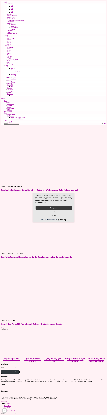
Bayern (13, 68)
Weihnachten (14, 27)
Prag (12, 91)
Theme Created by (8, 410)
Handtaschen (10, 108)
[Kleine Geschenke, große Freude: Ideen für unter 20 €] (11, 343)
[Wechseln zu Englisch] (56, 122)
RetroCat (3, 98)
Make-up (9, 36)
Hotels (9, 92)
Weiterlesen (4, 401)
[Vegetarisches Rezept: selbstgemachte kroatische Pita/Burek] (32, 343)
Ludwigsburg (14, 76)
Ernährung (10, 63)
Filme (8, 51)
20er (12, 5)
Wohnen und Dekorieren (13, 59)
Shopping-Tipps (8, 111)
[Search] (105, 123)
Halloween (13, 26)
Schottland (13, 79)
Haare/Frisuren (11, 38)
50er (12, 9)
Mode (5, 2)
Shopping (9, 14)
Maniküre (10, 41)
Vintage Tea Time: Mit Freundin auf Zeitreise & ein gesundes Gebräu (31, 324)
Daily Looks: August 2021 (18, 117)
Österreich (10, 85)
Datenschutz (7, 406)
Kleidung (9, 110)
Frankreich (10, 94)
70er (12, 12)
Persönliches (10, 47)
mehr (54, 216)
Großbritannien (11, 77)
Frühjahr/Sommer (12, 15)
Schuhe (9, 107)
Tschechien (10, 89)
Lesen (9, 50)
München (13, 70)
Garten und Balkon (12, 60)
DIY (8, 62)
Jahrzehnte (10, 3)
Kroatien (9, 83)
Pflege (9, 42)
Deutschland (10, 67)
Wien (12, 86)
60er (12, 11)
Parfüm (9, 44)
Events (9, 53)
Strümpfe (9, 105)
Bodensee (13, 73)
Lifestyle (6, 45)
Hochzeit (13, 24)
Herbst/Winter (11, 17)
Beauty (6, 35)
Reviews (9, 39)
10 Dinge (9, 56)
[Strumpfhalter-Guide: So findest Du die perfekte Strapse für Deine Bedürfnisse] (75, 343)
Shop (5, 101)
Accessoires (10, 21)
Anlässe (9, 23)
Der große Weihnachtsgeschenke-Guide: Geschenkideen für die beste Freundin (36, 257)
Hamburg (13, 74)
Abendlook (10, 30)
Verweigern (54, 212)
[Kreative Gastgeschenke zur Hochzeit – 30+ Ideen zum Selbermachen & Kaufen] (96, 343)
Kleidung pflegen (12, 33)
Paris (12, 95)
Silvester (13, 29)
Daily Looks (10, 116)
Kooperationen (11, 114)
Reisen (6, 65)
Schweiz (9, 88)
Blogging (9, 57)
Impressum (7, 407)
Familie (9, 48)
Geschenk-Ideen (11, 54)
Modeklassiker (11, 18)
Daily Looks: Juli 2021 (17, 119)
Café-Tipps (17, 71)
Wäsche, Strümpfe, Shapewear (15, 20)
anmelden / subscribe (10, 372)
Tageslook (10, 32)
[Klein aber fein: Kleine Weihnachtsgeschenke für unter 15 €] (54, 343)
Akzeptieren (54, 208)
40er (12, 8)
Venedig (13, 82)
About (5, 113)
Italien (9, 80)
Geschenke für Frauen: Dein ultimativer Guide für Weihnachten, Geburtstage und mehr (40, 190)
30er (12, 6)
